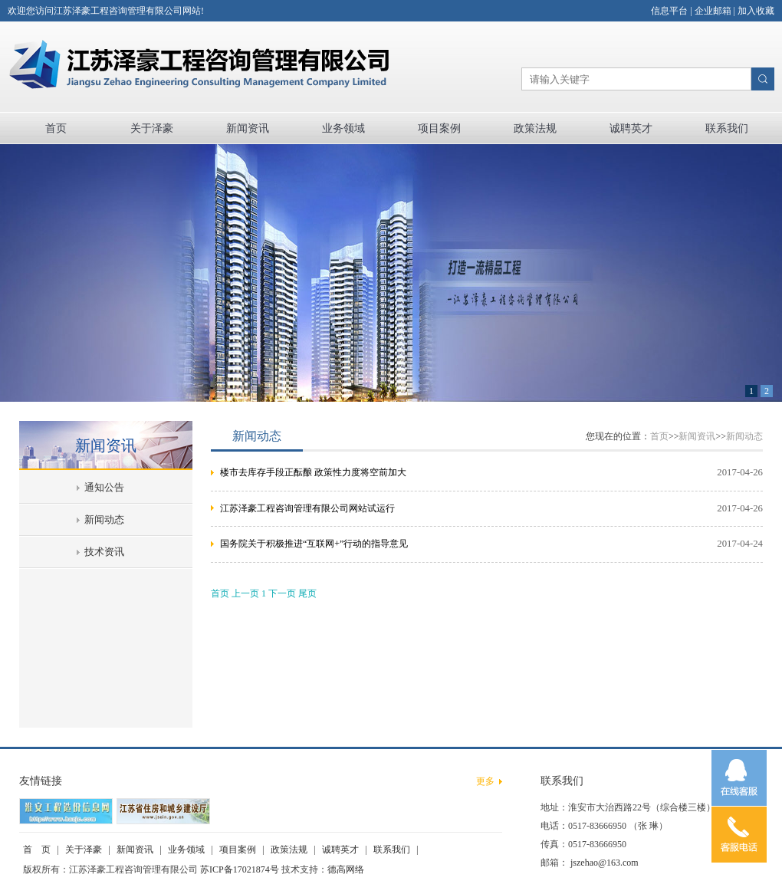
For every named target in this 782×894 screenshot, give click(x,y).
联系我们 (726, 128)
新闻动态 (104, 519)
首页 (56, 128)
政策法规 (535, 128)
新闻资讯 (247, 128)
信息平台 (669, 10)
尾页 (307, 593)
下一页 (282, 593)
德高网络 (345, 869)
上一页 (245, 593)
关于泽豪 (151, 128)
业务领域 (343, 128)
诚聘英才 (631, 128)
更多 (485, 781)
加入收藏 (756, 10)
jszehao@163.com (604, 862)
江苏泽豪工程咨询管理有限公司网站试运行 (307, 508)
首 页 (37, 849)
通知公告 (104, 487)
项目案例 (439, 128)
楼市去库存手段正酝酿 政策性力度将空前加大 (313, 472)
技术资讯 (104, 552)
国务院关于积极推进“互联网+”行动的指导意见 (314, 543)
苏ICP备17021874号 (239, 869)
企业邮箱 (713, 10)
